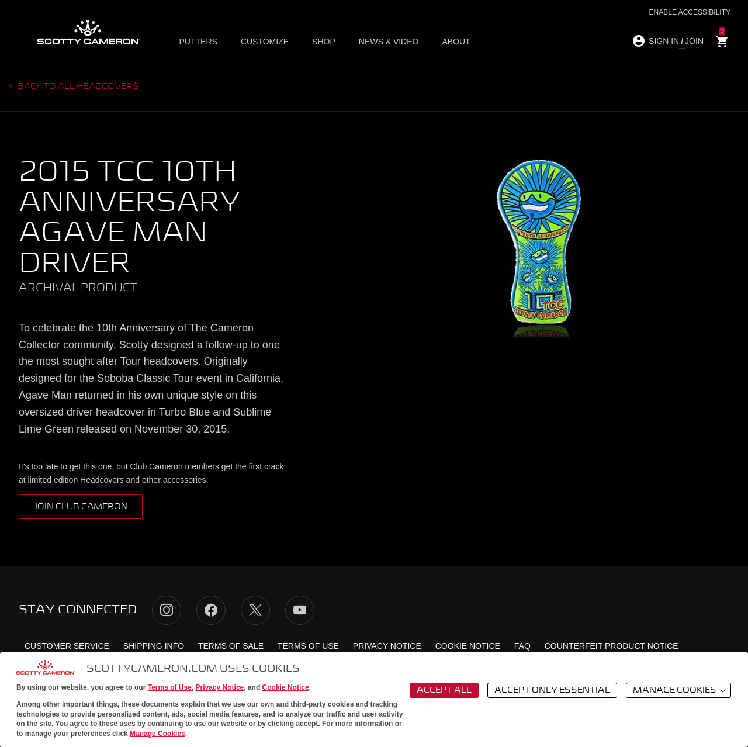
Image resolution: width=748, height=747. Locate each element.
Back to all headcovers (77, 86)
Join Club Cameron (80, 507)
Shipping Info (153, 646)
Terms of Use (170, 687)
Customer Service (67, 646)
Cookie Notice (285, 687)
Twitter (255, 610)
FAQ (522, 646)
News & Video (389, 41)
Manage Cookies (157, 733)
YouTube (299, 610)
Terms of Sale (231, 646)
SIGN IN (664, 41)
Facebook (211, 610)
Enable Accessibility (689, 12)
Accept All (444, 690)
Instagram (166, 610)
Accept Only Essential (552, 690)
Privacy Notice (220, 687)
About (456, 41)
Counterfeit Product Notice (611, 646)
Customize (265, 41)
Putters (198, 41)
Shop (323, 41)
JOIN (694, 41)
